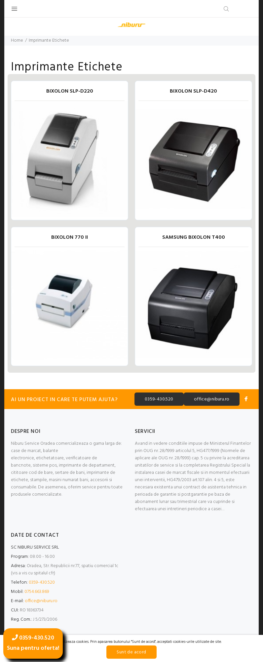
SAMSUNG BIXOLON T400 (193, 237)
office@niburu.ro (212, 399)
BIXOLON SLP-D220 (69, 91)
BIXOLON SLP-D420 (193, 91)
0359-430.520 (159, 399)
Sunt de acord (131, 652)
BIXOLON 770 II (69, 237)
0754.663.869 (36, 592)
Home (17, 40)
